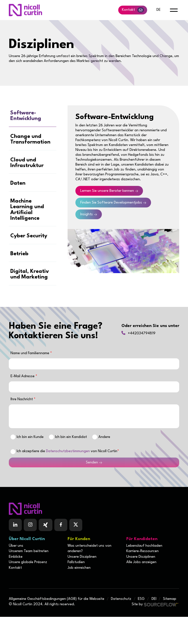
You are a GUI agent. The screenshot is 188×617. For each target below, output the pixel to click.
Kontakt (133, 9)
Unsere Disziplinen (82, 557)
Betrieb (19, 254)
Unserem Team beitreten (28, 552)
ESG (141, 599)
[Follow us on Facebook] (45, 525)
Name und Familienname (30, 353)
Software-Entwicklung (25, 115)
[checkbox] (13, 451)
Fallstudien (76, 562)
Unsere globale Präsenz (28, 562)
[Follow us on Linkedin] (15, 525)
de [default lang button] (158, 10)
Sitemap (169, 599)
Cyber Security (28, 236)
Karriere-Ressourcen (142, 552)
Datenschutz (121, 599)
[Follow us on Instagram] (30, 525)
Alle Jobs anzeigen (141, 562)
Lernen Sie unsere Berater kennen (107, 191)
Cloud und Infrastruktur (27, 162)
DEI (154, 599)
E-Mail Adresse (23, 376)
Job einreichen (79, 568)
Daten (17, 183)
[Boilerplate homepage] (94, 509)
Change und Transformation (30, 139)
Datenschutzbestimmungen (68, 452)
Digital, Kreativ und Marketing (29, 274)
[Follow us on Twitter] (75, 525)
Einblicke (16, 557)
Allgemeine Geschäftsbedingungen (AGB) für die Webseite (56, 599)
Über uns (16, 546)
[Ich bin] (13, 437)
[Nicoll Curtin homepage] (25, 10)
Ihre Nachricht (22, 399)
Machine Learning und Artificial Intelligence (27, 210)
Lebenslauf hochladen (144, 546)
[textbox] (94, 364)
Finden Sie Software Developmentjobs (111, 203)
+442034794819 (141, 334)
